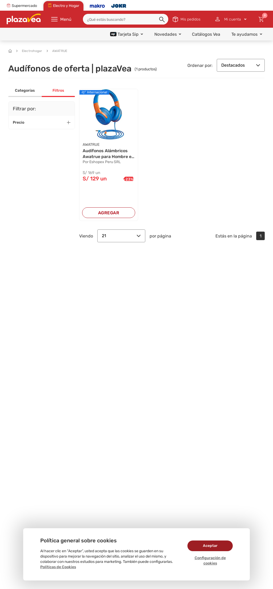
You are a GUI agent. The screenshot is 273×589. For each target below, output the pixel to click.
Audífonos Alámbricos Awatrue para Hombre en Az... (108, 154)
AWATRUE (57, 51)
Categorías (25, 90)
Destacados (240, 65)
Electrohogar (29, 51)
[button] (162, 20)
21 (121, 235)
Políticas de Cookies (58, 567)
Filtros (58, 90)
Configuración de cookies (210, 561)
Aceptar (210, 545)
